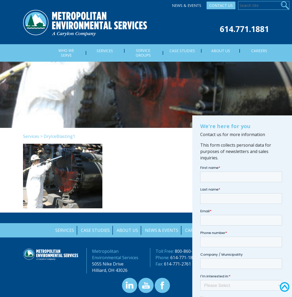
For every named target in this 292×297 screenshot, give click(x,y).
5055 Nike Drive (108, 264)
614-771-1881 (183, 257)
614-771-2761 (177, 264)
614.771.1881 (244, 29)
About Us (127, 230)
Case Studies (95, 230)
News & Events (186, 5)
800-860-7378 (188, 251)
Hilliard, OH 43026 (109, 270)
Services (31, 136)
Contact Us (221, 5)
